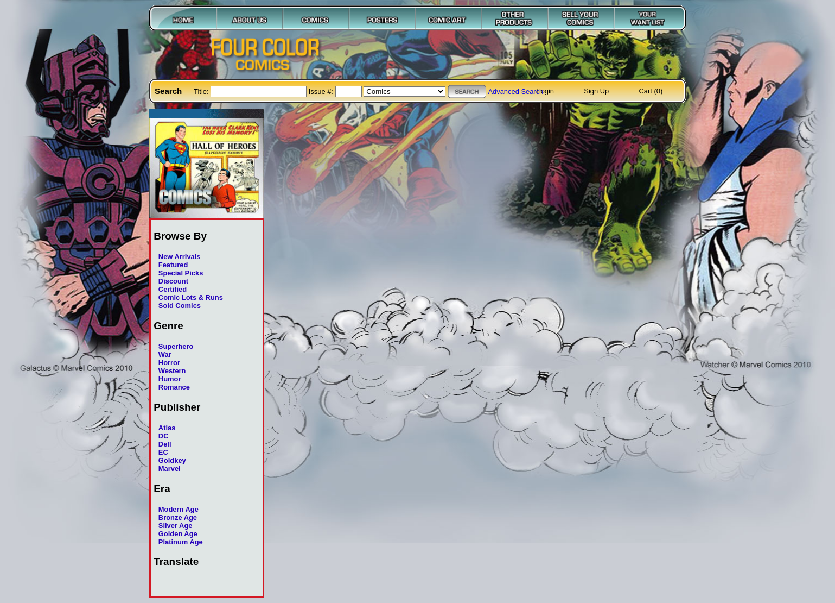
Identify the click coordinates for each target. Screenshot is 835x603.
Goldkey (172, 460)
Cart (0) (651, 91)
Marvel (169, 468)
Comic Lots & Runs (190, 297)
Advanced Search (515, 91)
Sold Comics (179, 306)
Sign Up (596, 91)
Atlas (167, 428)
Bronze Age (177, 517)
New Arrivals (179, 257)
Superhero (176, 346)
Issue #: (322, 91)
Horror (169, 363)
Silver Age (175, 526)
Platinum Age (180, 542)
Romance (174, 387)
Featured (173, 265)
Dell (164, 444)
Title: (202, 91)
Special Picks (180, 273)
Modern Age (178, 509)
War (164, 354)
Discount (173, 281)
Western (172, 371)
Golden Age (177, 534)
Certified (172, 289)
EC (163, 452)
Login (545, 91)
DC (163, 436)
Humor (169, 379)
